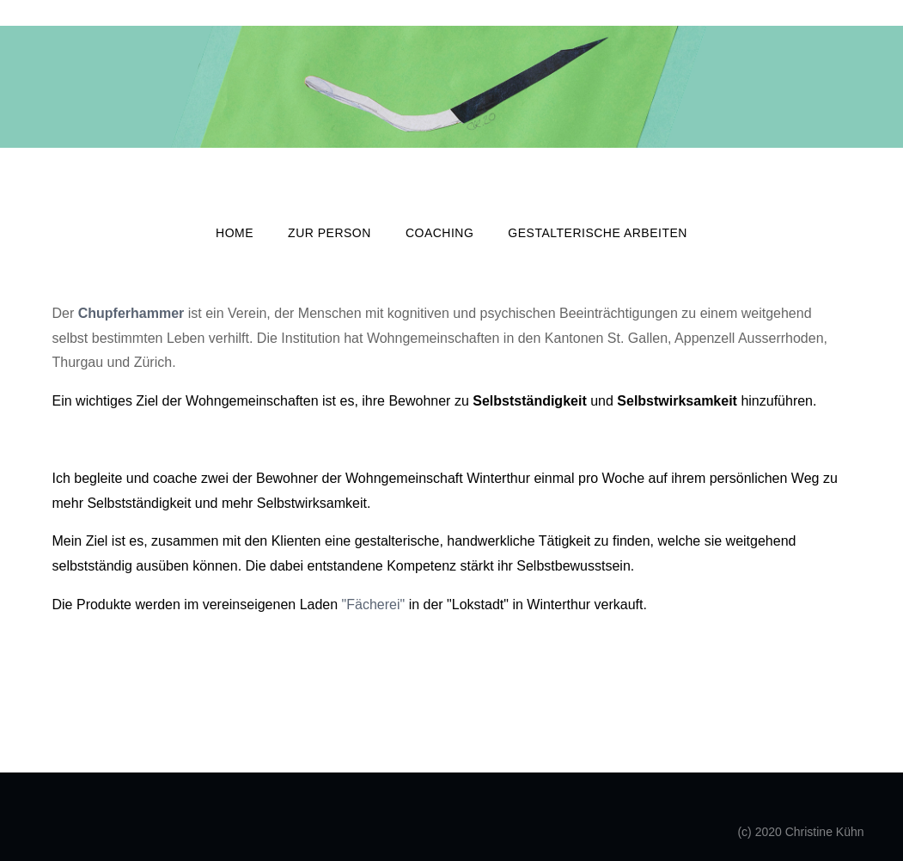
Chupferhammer (131, 313)
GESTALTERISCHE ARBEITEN (597, 233)
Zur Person (329, 233)
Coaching (439, 233)
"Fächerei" (374, 604)
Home (234, 233)
